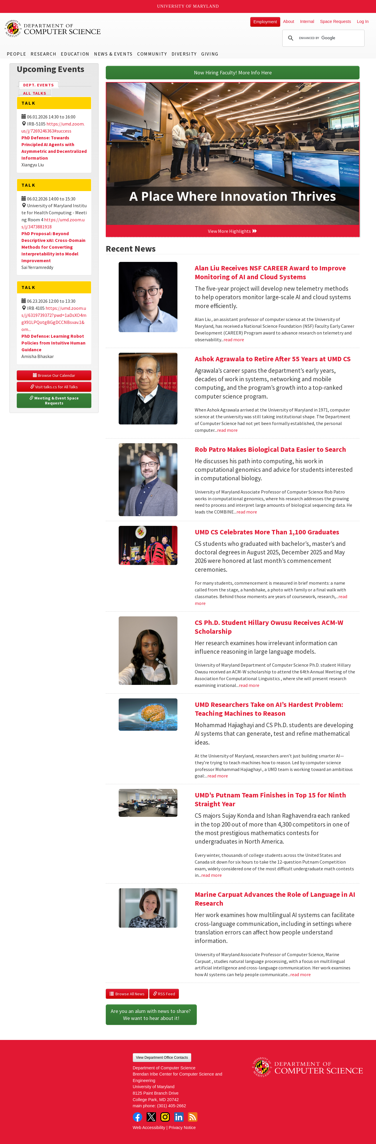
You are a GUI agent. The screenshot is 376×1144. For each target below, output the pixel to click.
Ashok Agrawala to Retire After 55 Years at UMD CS (273, 358)
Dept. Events (41, 84)
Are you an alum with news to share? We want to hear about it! (151, 1014)
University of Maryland (188, 6)
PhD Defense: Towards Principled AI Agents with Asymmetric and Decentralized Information (54, 148)
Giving (210, 54)
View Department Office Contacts (162, 1058)
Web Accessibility (149, 1127)
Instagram (165, 1117)
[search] (322, 38)
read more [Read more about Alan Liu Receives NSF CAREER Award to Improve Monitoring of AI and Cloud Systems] (234, 339)
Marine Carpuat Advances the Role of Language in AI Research (275, 899)
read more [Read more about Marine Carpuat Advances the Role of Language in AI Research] (300, 974)
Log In (363, 21)
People (16, 54)
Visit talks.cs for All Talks (54, 386)
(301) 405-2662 (171, 1105)
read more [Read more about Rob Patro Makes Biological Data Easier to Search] (246, 512)
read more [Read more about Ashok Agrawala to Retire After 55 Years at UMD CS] (227, 430)
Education (75, 54)
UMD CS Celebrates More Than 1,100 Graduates (267, 531)
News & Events (113, 54)
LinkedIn (179, 1117)
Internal (307, 21)
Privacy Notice (182, 1127)
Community (152, 54)
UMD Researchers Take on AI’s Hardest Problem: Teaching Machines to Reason (269, 709)
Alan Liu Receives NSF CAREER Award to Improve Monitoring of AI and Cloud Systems (270, 272)
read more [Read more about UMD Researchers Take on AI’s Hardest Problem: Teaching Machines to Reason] (217, 776)
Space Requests (335, 21)
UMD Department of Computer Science (52, 28)
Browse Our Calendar (54, 375)
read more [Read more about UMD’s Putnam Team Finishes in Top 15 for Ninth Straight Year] (211, 875)
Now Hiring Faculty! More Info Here (233, 72)
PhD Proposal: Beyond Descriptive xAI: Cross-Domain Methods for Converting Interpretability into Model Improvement (53, 246)
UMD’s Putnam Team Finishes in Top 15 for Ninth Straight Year (270, 799)
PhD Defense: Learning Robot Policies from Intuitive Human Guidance (53, 342)
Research (43, 54)
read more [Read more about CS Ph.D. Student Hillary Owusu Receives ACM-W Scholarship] (249, 685)
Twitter (151, 1117)
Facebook (137, 1117)
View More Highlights (232, 231)
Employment (265, 21)
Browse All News (127, 993)
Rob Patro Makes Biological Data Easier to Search (270, 449)
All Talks (34, 93)
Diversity (184, 54)
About (288, 21)
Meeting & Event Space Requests (54, 400)
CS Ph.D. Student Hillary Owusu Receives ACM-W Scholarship (269, 627)
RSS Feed (164, 993)
